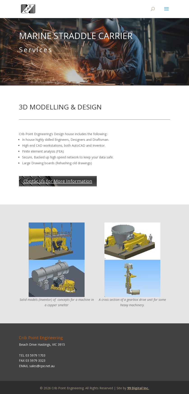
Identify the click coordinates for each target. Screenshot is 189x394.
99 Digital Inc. (138, 388)
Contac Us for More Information (57, 181)
